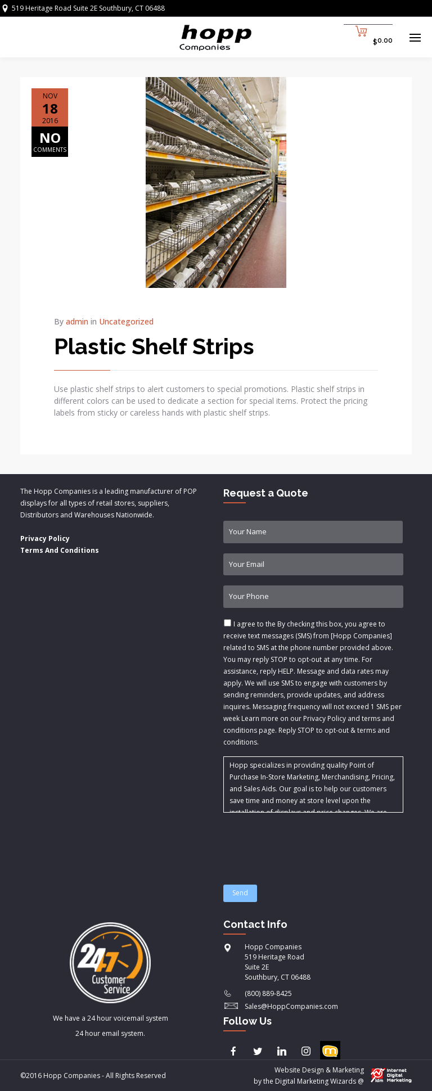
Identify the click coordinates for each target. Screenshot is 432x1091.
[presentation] (308, 842)
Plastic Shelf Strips (154, 346)
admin (77, 321)
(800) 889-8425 (268, 993)
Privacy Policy (45, 538)
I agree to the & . (312, 683)
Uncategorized (126, 321)
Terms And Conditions (59, 550)
